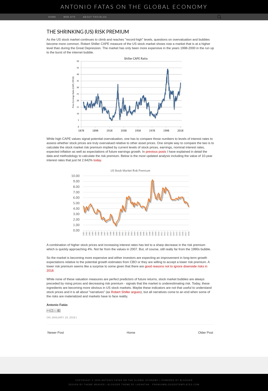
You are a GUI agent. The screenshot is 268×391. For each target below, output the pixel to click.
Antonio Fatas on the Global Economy (134, 6)
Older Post (205, 332)
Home (52, 17)
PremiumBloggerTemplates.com (175, 384)
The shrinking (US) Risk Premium (88, 32)
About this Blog (95, 17)
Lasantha (142, 384)
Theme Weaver (94, 384)
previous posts (156, 151)
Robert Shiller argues (126, 292)
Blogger (186, 380)
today (97, 160)
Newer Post (55, 332)
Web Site (69, 17)
